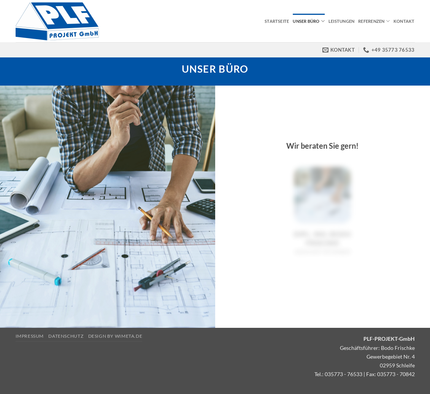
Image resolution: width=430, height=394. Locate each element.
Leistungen (341, 21)
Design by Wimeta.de (115, 336)
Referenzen (374, 21)
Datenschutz (65, 336)
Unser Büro (309, 21)
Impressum (30, 336)
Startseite (277, 21)
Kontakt (404, 21)
